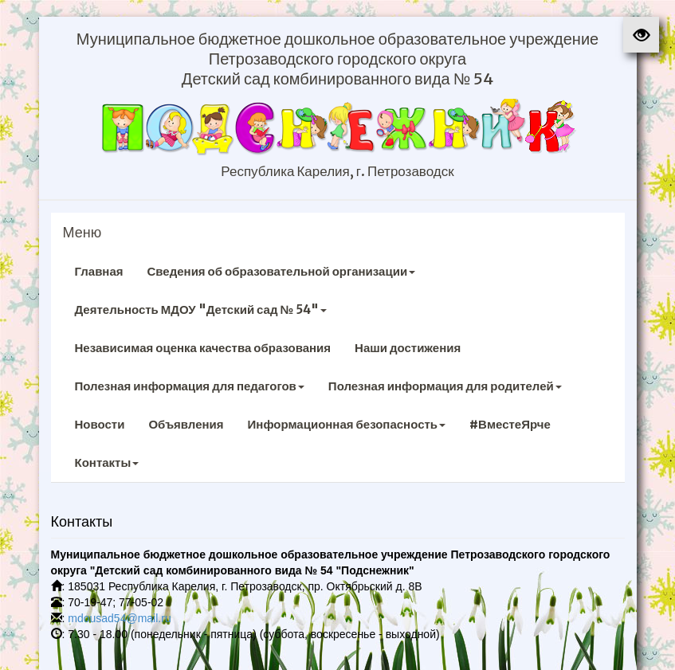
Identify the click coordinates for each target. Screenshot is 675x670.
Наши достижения (408, 347)
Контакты (107, 462)
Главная (99, 271)
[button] (641, 35)
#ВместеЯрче (510, 424)
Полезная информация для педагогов (189, 386)
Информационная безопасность (347, 424)
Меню (82, 233)
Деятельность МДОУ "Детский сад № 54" (201, 309)
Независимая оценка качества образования (203, 347)
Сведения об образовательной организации (281, 271)
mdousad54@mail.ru (119, 618)
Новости (100, 424)
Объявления (185, 424)
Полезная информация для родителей (445, 386)
